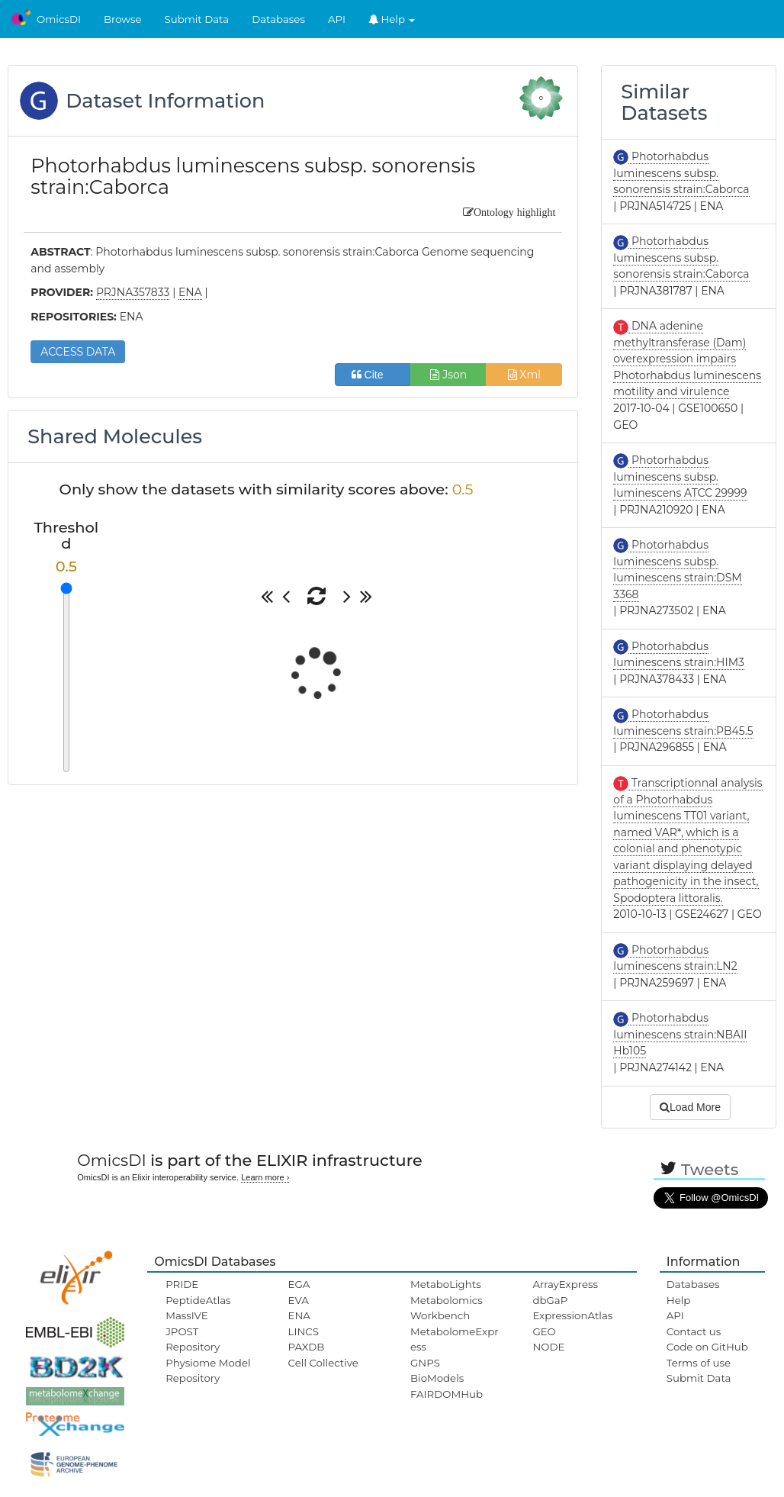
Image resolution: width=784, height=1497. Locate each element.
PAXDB (306, 1347)
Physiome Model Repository (207, 1370)
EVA (298, 1300)
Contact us (694, 1331)
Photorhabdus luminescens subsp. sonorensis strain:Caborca (681, 173)
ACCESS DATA (77, 352)
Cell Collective (323, 1363)
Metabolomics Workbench (446, 1308)
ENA (299, 1315)
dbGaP (549, 1300)
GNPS (425, 1363)
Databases (278, 19)
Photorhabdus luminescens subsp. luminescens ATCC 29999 (680, 476)
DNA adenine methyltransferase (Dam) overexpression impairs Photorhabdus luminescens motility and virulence (687, 358)
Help (392, 19)
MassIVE (186, 1315)
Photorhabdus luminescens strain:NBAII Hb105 (680, 1034)
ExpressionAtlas (572, 1315)
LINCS (303, 1331)
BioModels (437, 1378)
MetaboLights (445, 1284)
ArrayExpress (565, 1284)
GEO (543, 1331)
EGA (299, 1284)
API (336, 19)
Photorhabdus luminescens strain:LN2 (675, 958)
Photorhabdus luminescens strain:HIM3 (678, 654)
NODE (548, 1347)
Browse (123, 19)
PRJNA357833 (133, 292)
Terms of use (699, 1363)
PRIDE (181, 1284)
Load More (690, 1107)
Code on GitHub (707, 1347)
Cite (373, 375)
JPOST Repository (192, 1339)
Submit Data (197, 19)
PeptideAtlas (197, 1300)
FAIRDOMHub (446, 1394)
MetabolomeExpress (454, 1339)
